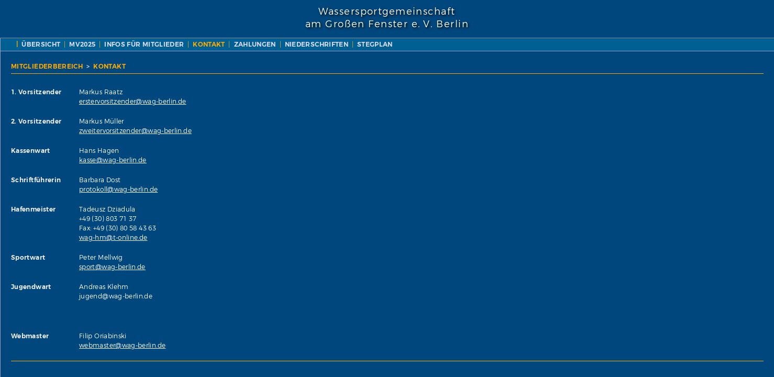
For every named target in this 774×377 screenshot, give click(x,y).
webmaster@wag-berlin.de (357, 345)
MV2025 (307, 44)
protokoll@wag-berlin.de (353, 189)
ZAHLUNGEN (479, 44)
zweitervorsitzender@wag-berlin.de (370, 131)
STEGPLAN (599, 44)
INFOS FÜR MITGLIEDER (368, 44)
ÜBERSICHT (265, 44)
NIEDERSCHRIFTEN (540, 44)
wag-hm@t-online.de (348, 237)
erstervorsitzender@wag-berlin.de (368, 101)
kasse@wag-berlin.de (348, 160)
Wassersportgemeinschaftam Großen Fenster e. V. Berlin (387, 18)
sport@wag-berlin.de (347, 267)
